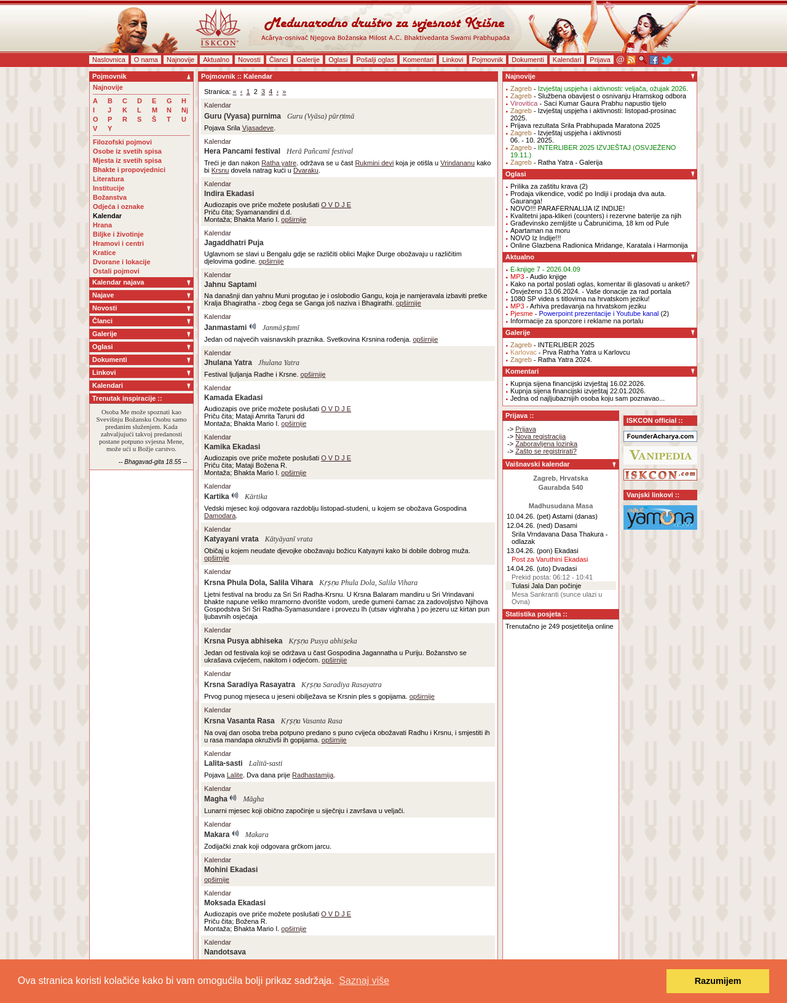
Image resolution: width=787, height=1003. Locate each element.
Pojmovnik (488, 59)
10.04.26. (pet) (529, 516)
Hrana (102, 225)
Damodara (219, 515)
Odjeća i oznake (118, 206)
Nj (184, 110)
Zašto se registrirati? (546, 451)
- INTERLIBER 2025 (552, 344)
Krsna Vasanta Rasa (239, 721)
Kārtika (256, 496)
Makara (216, 834)
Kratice (104, 252)
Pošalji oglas (375, 59)
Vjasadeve (258, 128)
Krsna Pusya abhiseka (243, 641)
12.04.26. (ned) (530, 525)
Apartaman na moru (540, 230)
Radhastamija (312, 775)
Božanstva (110, 197)
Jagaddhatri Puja (234, 242)
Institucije (108, 188)
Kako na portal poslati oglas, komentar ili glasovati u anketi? (600, 284)
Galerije (308, 59)
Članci (278, 59)
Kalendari (567, 59)
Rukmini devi (374, 163)
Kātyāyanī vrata (289, 539)
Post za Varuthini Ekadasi (550, 559)
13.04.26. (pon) (530, 550)
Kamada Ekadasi (233, 397)
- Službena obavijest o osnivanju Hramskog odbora (598, 96)
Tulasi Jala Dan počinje (546, 585)
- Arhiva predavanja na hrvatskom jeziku (578, 306)
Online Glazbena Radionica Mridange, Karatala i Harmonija (599, 245)
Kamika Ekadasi (232, 446)
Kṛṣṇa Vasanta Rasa (311, 721)
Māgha (253, 799)
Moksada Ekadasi (235, 903)
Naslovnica (108, 59)
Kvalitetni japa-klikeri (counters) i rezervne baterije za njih (595, 215)
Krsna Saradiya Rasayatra (249, 684)
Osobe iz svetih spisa (127, 151)
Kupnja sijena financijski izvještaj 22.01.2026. (578, 391)
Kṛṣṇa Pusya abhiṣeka (322, 641)
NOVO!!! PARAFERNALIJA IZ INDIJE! (567, 208)
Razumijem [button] (718, 981)
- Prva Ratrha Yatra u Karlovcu (570, 352)
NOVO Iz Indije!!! (535, 238)
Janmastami (225, 327)
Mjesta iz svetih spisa (127, 160)
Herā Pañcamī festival (320, 151)
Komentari (418, 59)
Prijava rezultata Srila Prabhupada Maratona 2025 (585, 125)
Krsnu (220, 170)
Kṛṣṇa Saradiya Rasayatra (341, 684)
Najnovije (180, 59)
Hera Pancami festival (242, 151)
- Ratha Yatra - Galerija (556, 162)
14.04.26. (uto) (529, 568)
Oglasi (337, 59)
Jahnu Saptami (230, 284)
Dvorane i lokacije (122, 262)
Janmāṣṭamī (281, 327)
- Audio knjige (538, 276)
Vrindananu (457, 163)
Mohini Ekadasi (231, 869)
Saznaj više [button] (364, 980)
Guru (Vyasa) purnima (242, 116)
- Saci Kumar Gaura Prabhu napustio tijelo (588, 103)
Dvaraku (305, 170)
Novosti (249, 59)
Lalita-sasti (223, 763)
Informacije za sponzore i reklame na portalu (576, 320)
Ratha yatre (278, 163)
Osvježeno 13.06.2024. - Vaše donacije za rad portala (590, 291)
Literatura (108, 179)
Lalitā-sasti (266, 763)
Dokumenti (528, 59)
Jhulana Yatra (228, 362)
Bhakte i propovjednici (129, 169)
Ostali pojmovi (116, 271)
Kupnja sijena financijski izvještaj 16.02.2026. (578, 383)
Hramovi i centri (118, 243)
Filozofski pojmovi (122, 142)
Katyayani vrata (231, 539)
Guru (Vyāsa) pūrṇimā (320, 116)
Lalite (235, 775)
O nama (146, 59)
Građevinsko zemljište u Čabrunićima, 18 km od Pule (589, 223)
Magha (215, 799)
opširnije (293, 219)
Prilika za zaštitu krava (543, 186)
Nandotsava (225, 952)
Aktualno (216, 59)
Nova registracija (540, 436)
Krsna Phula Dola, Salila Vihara (258, 582)
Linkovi (452, 59)
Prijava (600, 59)
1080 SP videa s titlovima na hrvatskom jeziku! (580, 298)
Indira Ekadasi (229, 193)
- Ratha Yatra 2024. (551, 359)
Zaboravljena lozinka (546, 443)
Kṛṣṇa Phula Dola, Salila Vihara (368, 582)
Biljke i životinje (118, 234)
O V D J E (336, 204)
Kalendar (107, 215)
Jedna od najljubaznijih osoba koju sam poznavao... (587, 398)
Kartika (216, 496)
